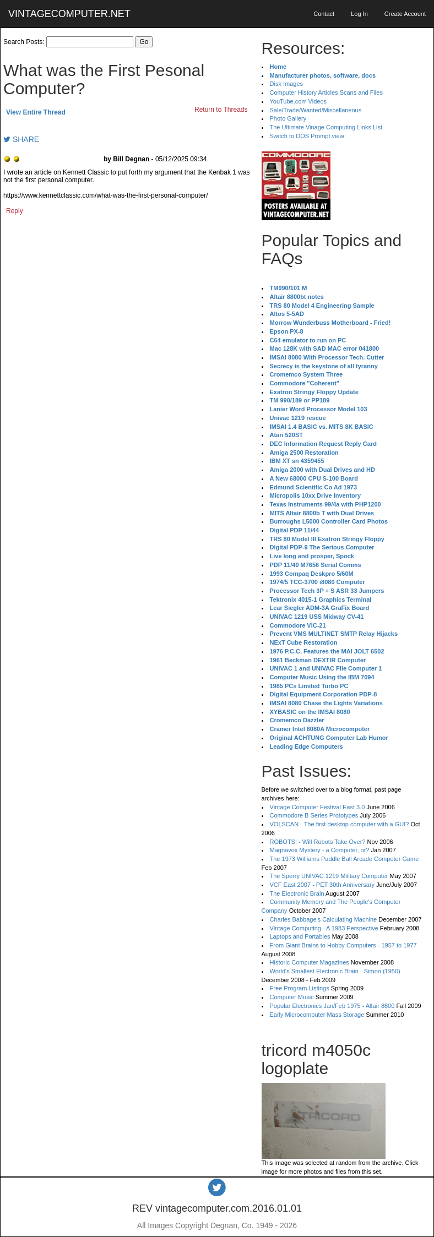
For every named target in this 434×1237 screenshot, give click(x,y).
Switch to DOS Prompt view (307, 136)
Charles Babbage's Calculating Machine (323, 919)
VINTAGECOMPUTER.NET (69, 13)
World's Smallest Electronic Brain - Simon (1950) (335, 971)
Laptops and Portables (300, 936)
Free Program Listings (299, 988)
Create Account (405, 13)
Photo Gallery (288, 118)
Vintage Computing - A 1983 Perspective (324, 928)
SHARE (21, 139)
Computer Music (292, 997)
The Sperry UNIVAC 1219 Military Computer (329, 876)
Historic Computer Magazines (309, 962)
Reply (14, 211)
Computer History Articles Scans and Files (326, 92)
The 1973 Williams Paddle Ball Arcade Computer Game (344, 858)
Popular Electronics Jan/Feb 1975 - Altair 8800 (332, 1005)
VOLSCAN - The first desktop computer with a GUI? (339, 824)
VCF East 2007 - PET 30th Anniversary (322, 884)
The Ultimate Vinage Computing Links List (326, 127)
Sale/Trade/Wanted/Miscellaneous (316, 110)
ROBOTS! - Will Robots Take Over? (318, 841)
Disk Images (286, 83)
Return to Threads (221, 109)
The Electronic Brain (297, 893)
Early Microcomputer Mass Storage (317, 1014)
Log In (359, 13)
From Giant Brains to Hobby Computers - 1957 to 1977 (343, 945)
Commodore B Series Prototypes (314, 815)
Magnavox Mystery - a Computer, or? (320, 850)
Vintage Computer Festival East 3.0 (317, 807)
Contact (323, 13)
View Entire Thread (36, 112)
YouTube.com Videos (298, 101)
